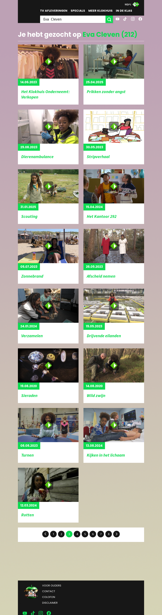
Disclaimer (50, 603)
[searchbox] (72, 19)
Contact (48, 591)
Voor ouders (51, 585)
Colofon (48, 597)
